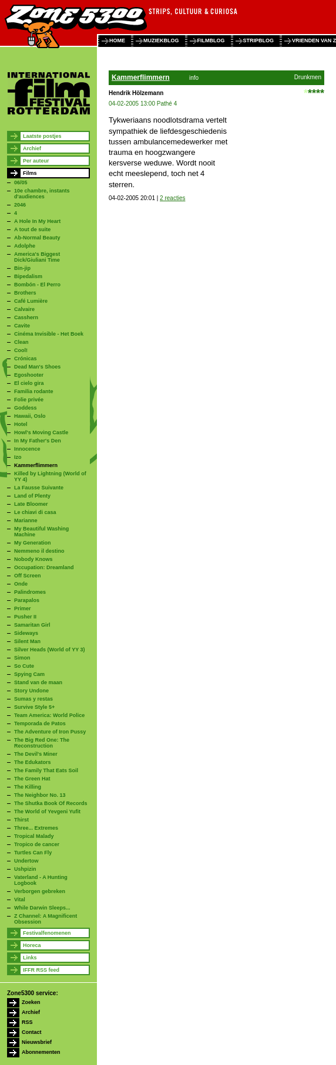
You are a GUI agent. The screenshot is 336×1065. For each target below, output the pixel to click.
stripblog (258, 40)
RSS (27, 1022)
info (194, 78)
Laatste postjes (42, 136)
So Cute (24, 666)
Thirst (21, 820)
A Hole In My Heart (37, 221)
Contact (32, 1032)
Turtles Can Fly (33, 853)
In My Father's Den (37, 441)
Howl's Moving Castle (41, 432)
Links (30, 958)
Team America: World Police (49, 715)
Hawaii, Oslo (30, 416)
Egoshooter (28, 375)
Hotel (21, 424)
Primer (22, 608)
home (117, 40)
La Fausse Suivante (38, 488)
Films (30, 173)
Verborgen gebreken (39, 891)
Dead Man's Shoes (37, 367)
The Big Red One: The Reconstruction (41, 743)
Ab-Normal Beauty (37, 238)
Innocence (27, 449)
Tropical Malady (34, 836)
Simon (22, 658)
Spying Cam (29, 674)
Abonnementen (41, 1052)
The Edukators (32, 762)
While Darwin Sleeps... (42, 908)
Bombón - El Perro (37, 285)
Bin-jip (22, 268)
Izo (18, 457)
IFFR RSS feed (41, 970)
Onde (21, 584)
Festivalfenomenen (47, 933)
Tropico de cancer (36, 844)
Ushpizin (25, 869)
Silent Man (27, 641)
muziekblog (161, 40)
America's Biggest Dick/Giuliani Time (37, 257)
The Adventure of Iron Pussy (50, 732)
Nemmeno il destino (39, 551)
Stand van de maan (38, 682)
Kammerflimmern (36, 465)
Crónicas (25, 358)
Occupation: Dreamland (44, 567)
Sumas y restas (33, 699)
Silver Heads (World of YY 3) (49, 649)
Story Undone (31, 691)
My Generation (32, 543)
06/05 (21, 182)
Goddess (25, 408)
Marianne (26, 520)
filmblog (211, 40)
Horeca (32, 945)
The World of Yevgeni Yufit (47, 811)
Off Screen (27, 576)
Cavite (22, 326)
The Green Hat (32, 779)
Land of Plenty (32, 496)
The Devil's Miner (36, 754)
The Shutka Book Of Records (51, 803)
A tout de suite (32, 229)
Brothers (25, 293)
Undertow (26, 861)
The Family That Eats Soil (46, 770)
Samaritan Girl (32, 625)
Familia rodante (33, 391)
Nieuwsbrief (37, 1042)
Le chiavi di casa (35, 512)
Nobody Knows (33, 559)
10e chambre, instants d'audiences (42, 194)
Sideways (26, 633)
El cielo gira (29, 383)
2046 (20, 205)
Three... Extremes (36, 828)
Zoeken (31, 1002)
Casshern (26, 317)
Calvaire (24, 309)
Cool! (21, 350)
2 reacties (172, 198)
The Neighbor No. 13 (40, 795)
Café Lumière (31, 301)
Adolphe (24, 246)
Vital (19, 899)
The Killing (27, 787)
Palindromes (30, 592)
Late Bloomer (31, 504)
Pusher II (25, 617)
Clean (21, 342)
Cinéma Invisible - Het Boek (48, 334)
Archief (32, 148)
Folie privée (28, 400)
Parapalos (26, 600)
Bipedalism (28, 276)
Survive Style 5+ (34, 707)
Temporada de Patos (40, 723)
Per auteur (36, 161)
